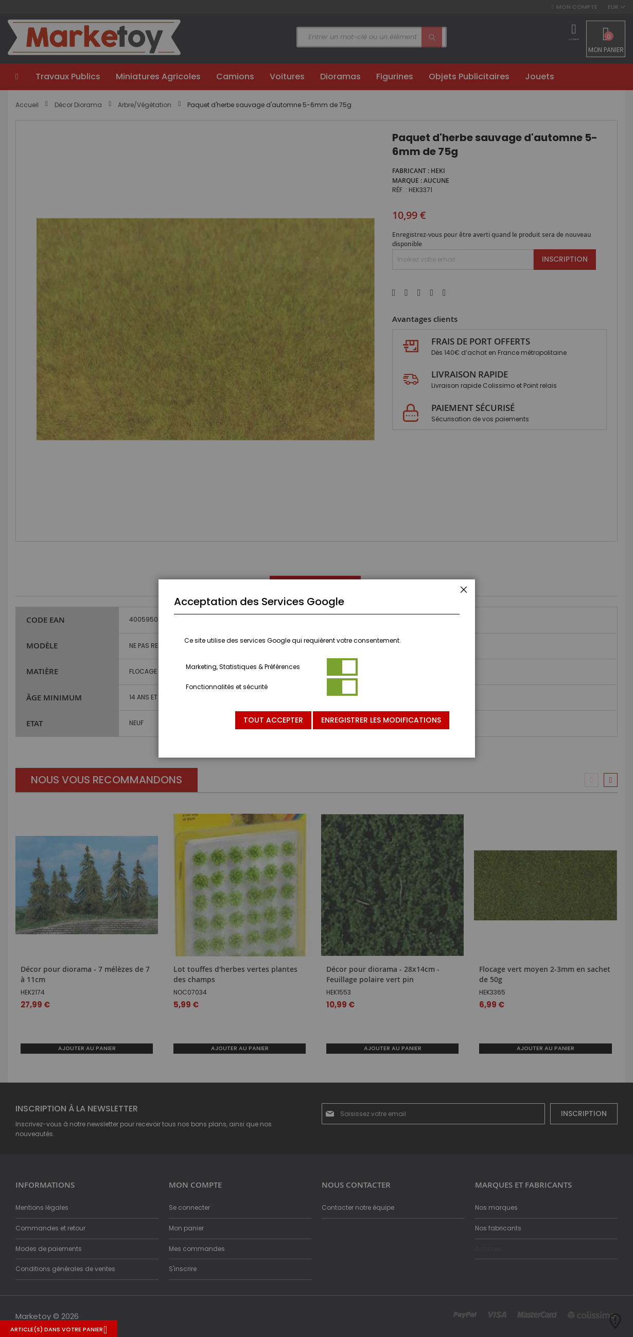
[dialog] (316, 668)
